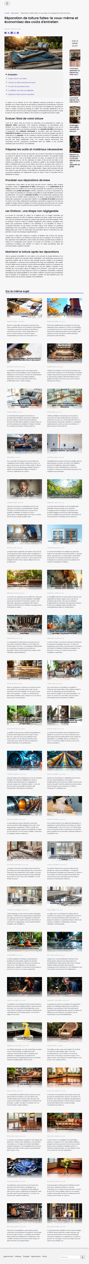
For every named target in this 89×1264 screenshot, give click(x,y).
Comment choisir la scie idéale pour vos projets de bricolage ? (64, 359)
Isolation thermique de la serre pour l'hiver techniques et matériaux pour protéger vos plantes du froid (64, 631)
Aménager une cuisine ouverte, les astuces (74, 128)
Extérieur (18, 1256)
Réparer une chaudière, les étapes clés (64, 1218)
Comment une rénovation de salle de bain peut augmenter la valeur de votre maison (64, 858)
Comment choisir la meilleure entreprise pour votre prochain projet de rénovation (64, 405)
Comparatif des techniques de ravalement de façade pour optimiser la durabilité (64, 541)
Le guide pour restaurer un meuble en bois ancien (24, 1083)
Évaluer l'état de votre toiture (17, 78)
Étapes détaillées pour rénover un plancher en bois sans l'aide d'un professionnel (24, 676)
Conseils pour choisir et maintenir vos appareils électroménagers (24, 902)
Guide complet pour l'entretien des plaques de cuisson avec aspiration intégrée (64, 903)
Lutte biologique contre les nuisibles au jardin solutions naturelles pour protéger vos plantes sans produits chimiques (64, 495)
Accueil (6, 13)
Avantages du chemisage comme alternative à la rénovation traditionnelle (24, 812)
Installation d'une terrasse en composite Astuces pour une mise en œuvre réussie (24, 585)
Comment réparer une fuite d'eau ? (75, 100)
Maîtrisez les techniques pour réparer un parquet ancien (64, 1083)
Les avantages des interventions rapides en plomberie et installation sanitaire (24, 540)
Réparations (15, 13)
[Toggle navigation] (7, 3)
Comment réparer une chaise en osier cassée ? (64, 1038)
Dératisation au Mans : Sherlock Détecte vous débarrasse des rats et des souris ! (24, 359)
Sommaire (12, 74)
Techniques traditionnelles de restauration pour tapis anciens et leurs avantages (24, 631)
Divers (44, 1256)
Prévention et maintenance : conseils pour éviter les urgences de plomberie (24, 993)
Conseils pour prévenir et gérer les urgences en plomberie (24, 495)
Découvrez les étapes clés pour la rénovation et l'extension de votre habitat (24, 314)
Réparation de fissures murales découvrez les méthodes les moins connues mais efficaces (65, 586)
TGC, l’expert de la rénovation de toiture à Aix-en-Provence (64, 812)
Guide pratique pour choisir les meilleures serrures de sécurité (64, 721)
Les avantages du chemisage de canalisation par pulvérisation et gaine (64, 766)
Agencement (8, 1256)
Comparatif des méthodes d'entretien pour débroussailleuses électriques (24, 947)
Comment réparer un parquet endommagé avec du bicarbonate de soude (24, 1129)
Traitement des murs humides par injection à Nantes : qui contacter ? (65, 450)
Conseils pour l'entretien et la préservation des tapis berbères (24, 857)
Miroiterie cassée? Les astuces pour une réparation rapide (24, 1174)
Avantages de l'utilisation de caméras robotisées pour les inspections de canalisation (24, 767)
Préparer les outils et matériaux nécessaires (22, 82)
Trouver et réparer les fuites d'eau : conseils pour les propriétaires (64, 947)
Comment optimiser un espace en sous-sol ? (75, 71)
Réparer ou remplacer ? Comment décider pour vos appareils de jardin (75, 161)
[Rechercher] (69, 1257)
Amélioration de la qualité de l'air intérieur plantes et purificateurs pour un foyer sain (24, 722)
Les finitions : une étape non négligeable (21, 90)
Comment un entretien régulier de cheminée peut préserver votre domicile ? (64, 314)
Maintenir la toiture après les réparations (21, 94)
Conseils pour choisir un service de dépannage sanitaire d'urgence (24, 450)
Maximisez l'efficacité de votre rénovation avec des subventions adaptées (24, 405)
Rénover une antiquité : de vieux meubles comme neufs (65, 1128)
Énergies (26, 1256)
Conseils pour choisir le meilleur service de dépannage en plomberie (65, 676)
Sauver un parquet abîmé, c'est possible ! (64, 1174)
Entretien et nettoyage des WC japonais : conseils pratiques (24, 1038)
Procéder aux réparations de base (18, 86)
